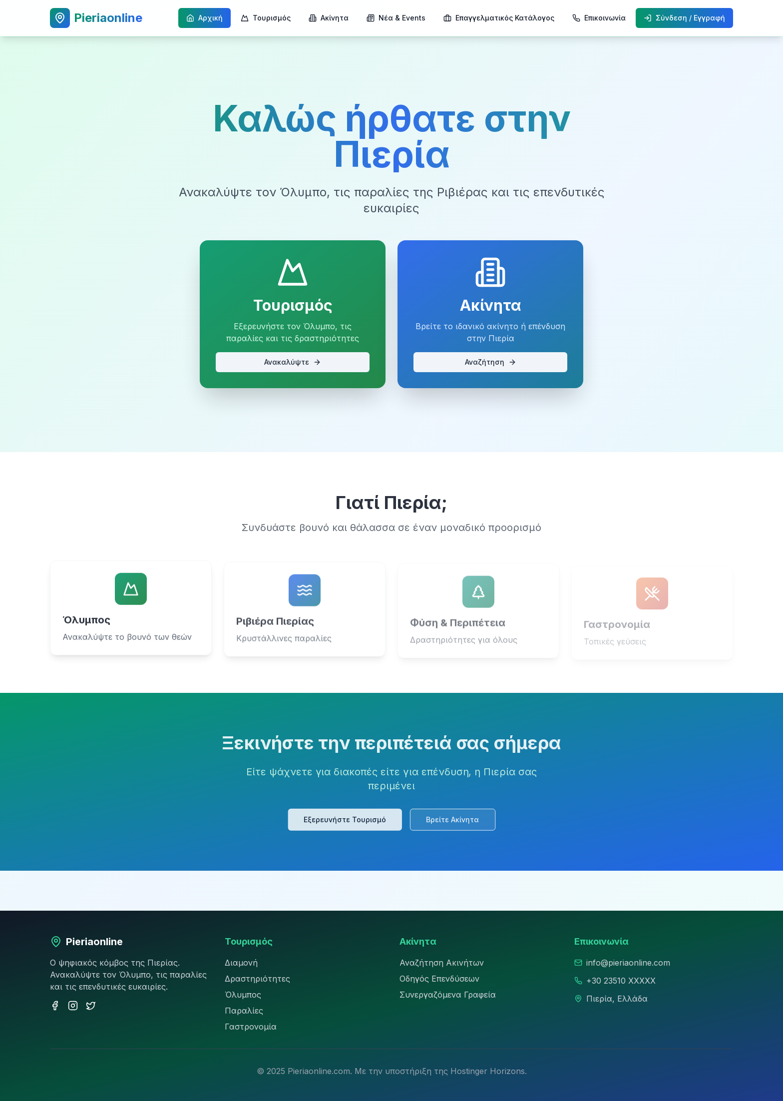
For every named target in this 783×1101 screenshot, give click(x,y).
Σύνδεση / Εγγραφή (684, 17)
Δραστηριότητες (257, 979)
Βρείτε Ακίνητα (451, 818)
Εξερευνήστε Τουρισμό (346, 818)
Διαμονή (241, 963)
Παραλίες (244, 1011)
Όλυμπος (243, 995)
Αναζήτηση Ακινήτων (441, 963)
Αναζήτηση (490, 362)
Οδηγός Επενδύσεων (439, 979)
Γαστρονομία (251, 1027)
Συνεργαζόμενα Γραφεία (447, 995)
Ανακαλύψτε (292, 362)
